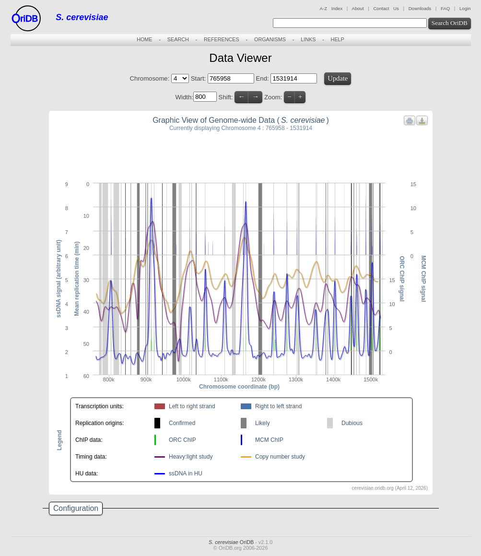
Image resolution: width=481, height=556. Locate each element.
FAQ (445, 8)
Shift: (226, 96)
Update (338, 78)
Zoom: (273, 96)
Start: (199, 78)
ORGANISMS (270, 39)
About (358, 8)
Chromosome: (150, 78)
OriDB (231, 542)
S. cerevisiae (82, 17)
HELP (337, 39)
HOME (144, 39)
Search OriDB (450, 22)
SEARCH (178, 39)
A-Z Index (331, 8)
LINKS (308, 39)
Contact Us (386, 8)
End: (263, 78)
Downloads (420, 8)
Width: (184, 96)
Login (464, 8)
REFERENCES (221, 39)
